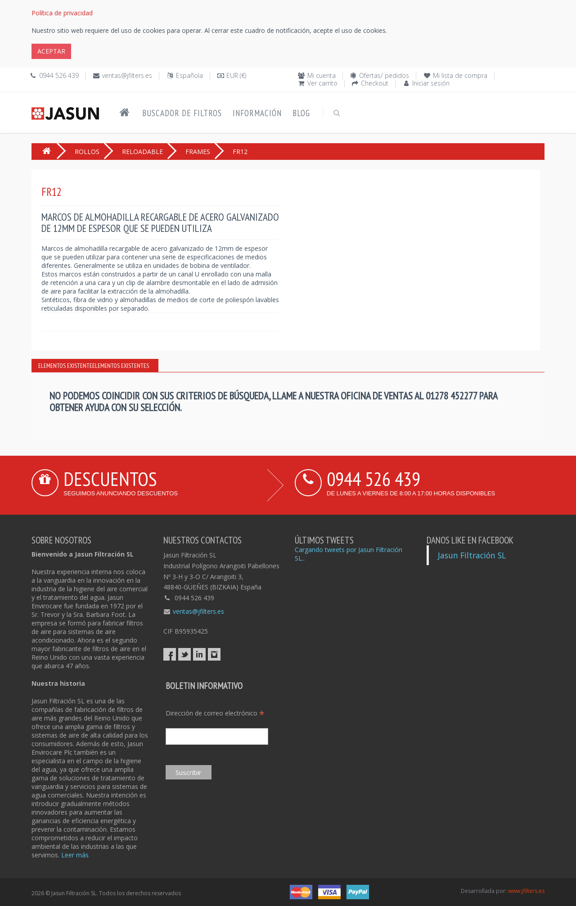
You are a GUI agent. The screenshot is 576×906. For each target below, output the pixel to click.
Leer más (75, 855)
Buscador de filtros (182, 113)
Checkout (374, 83)
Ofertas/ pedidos (384, 75)
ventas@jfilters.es (127, 75)
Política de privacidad (62, 13)
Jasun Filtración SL (472, 555)
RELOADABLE (142, 151)
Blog (301, 113)
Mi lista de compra (460, 75)
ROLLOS (87, 151)
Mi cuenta (321, 75)
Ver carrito (322, 83)
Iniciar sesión (431, 83)
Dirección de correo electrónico (215, 713)
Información (257, 113)
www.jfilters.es (526, 891)
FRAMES (197, 151)
